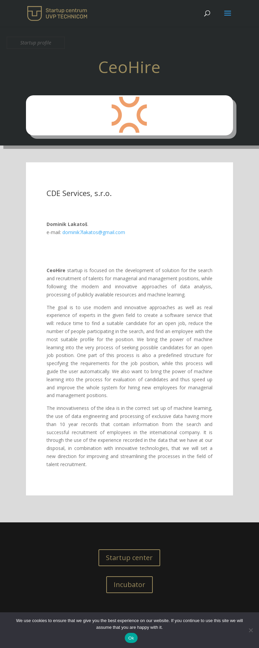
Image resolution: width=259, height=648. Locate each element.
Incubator (129, 584)
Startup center (129, 557)
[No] (250, 630)
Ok (131, 638)
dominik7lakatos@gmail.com (93, 232)
